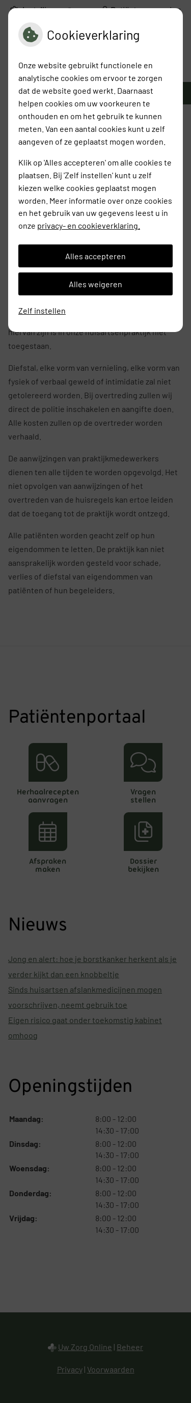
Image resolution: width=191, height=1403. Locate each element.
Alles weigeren (95, 284)
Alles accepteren (95, 256)
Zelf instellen (42, 310)
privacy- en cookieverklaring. (88, 225)
